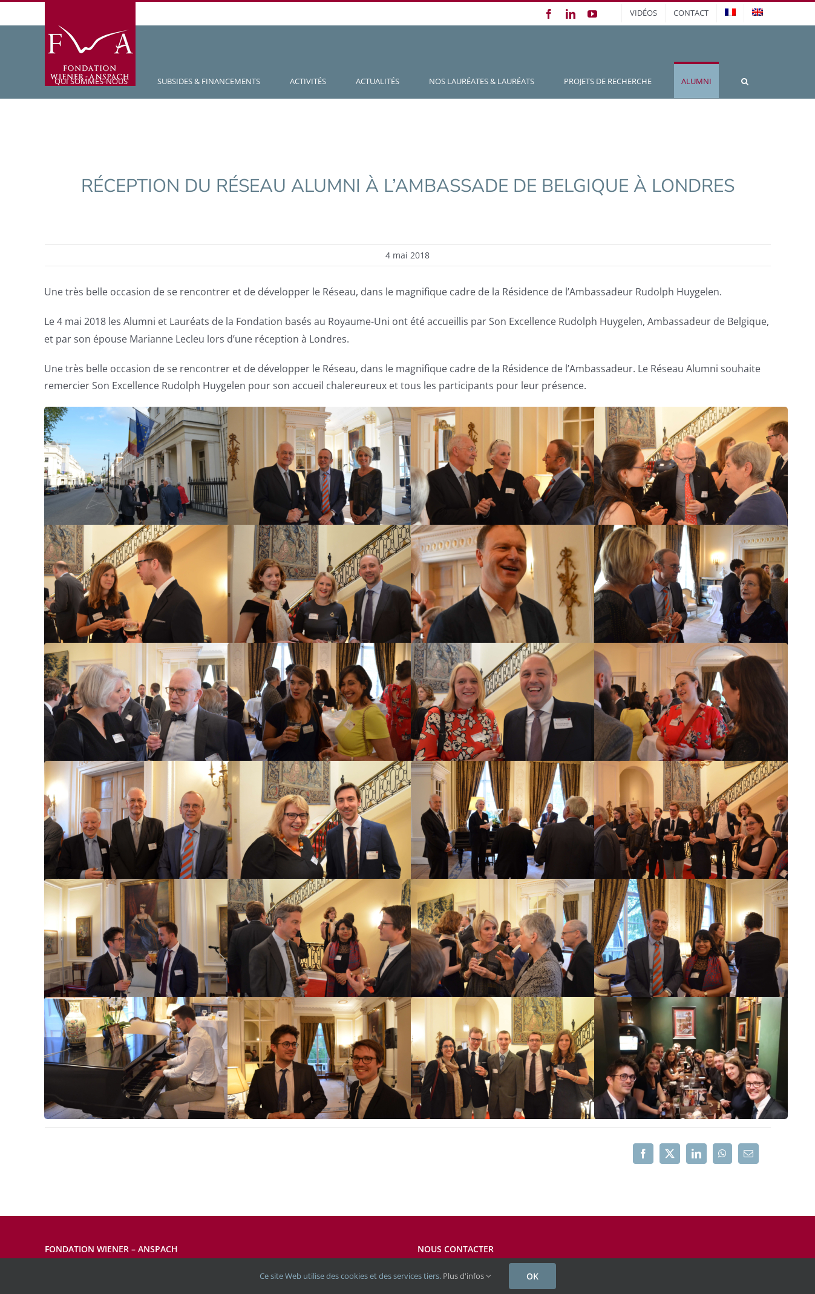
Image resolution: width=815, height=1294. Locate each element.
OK (532, 1276)
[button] (745, 80)
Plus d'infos (467, 1275)
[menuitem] (730, 13)
